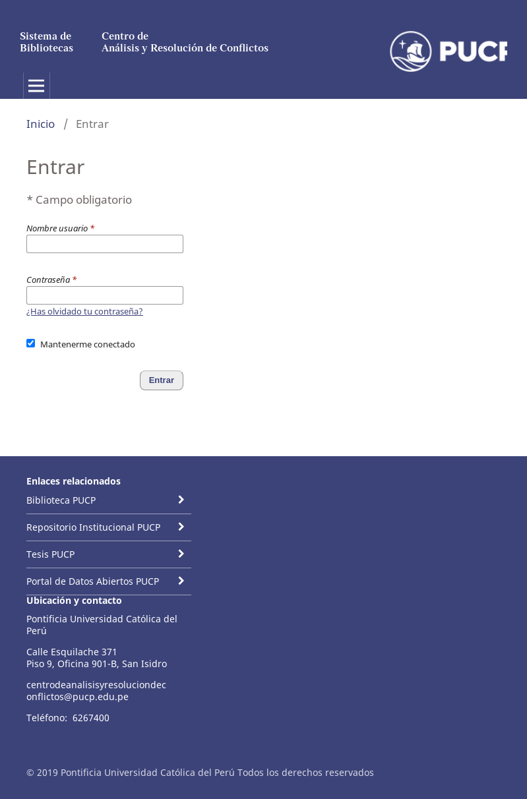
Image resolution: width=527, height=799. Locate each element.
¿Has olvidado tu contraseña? (84, 311)
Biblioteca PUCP (61, 500)
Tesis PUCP (50, 554)
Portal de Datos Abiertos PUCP (92, 581)
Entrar (161, 380)
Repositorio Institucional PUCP (93, 527)
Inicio (40, 123)
